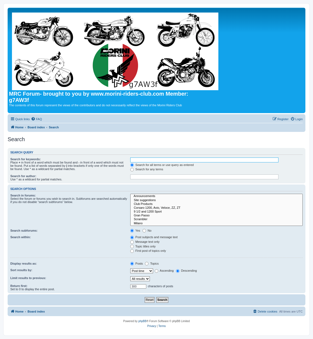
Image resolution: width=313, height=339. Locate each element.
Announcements (216, 196)
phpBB (142, 321)
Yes (135, 230)
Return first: (18, 285)
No (146, 230)
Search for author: (23, 176)
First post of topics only (148, 250)
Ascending (164, 270)
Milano (216, 223)
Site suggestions (216, 200)
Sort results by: (21, 270)
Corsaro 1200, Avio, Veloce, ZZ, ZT (216, 208)
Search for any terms (146, 169)
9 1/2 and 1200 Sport (216, 212)
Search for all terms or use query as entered (162, 165)
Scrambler (216, 219)
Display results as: (23, 263)
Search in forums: (23, 195)
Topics (152, 263)
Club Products (216, 204)
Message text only (145, 241)
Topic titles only (143, 246)
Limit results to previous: (28, 278)
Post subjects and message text (154, 237)
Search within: (20, 237)
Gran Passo (216, 215)
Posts (136, 263)
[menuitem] (36, 119)
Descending (186, 270)
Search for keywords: (25, 159)
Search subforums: (24, 230)
